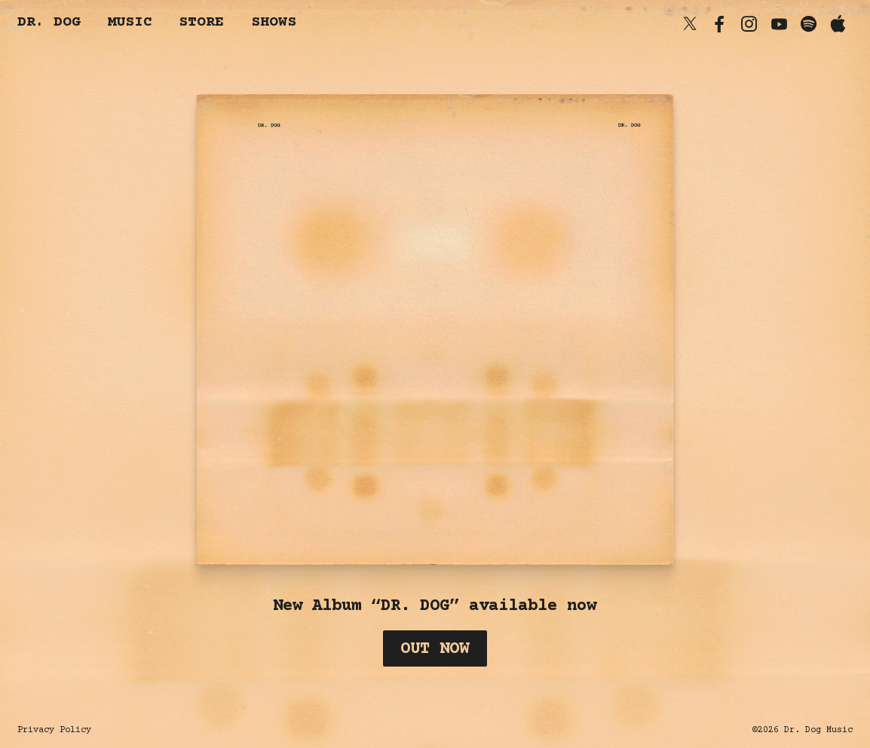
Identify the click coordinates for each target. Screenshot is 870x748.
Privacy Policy (54, 730)
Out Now (434, 649)
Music (129, 23)
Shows (273, 23)
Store (201, 23)
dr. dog (49, 23)
